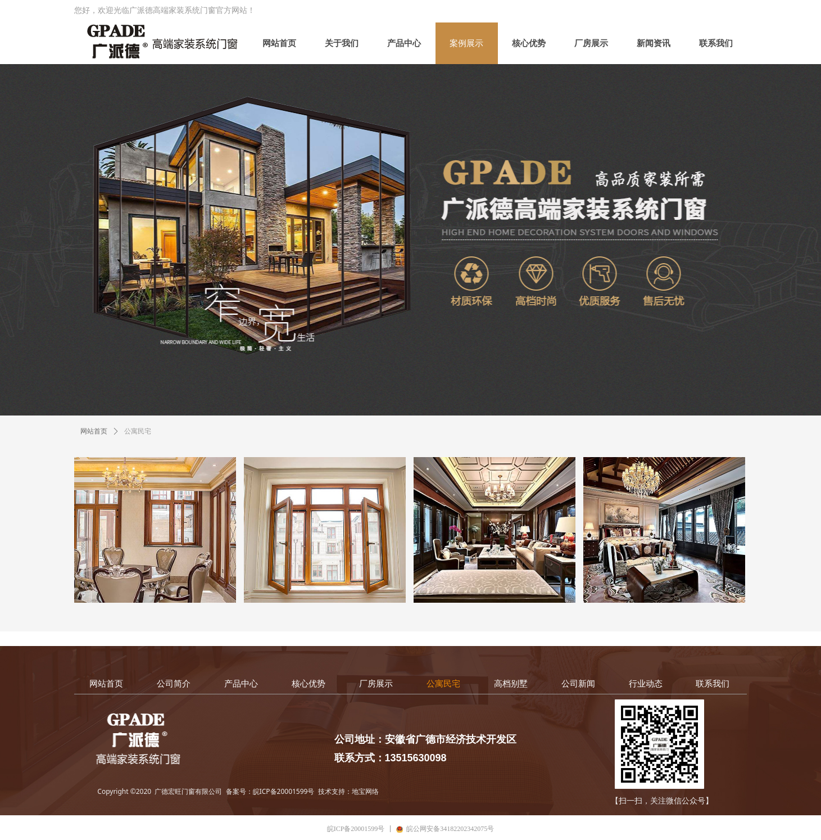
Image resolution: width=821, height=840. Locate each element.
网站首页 (93, 431)
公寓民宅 (137, 431)
